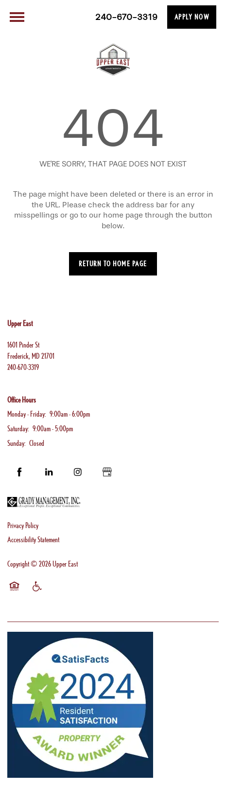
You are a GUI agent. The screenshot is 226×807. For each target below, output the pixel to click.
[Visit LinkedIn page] (48, 472)
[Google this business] (107, 472)
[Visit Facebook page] (19, 472)
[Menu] (17, 17)
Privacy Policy (22, 525)
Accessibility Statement (33, 539)
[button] (192, 17)
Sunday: (16, 443)
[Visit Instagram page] (78, 472)
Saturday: (18, 428)
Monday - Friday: (26, 414)
